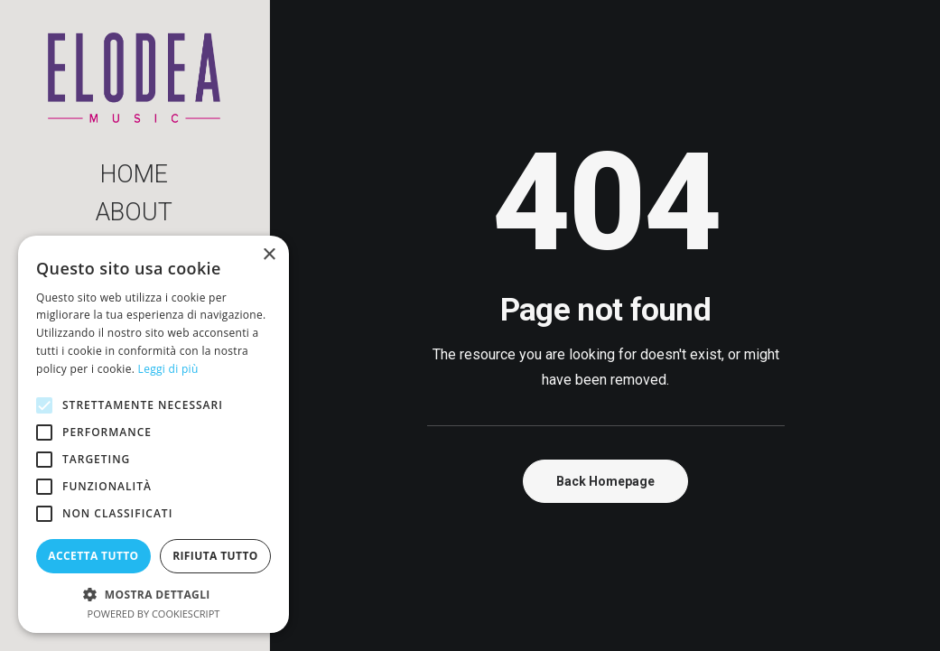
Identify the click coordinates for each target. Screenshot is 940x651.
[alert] (153, 434)
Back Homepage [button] (605, 481)
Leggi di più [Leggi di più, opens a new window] (168, 369)
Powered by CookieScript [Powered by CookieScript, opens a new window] (154, 613)
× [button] (268, 255)
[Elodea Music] (134, 78)
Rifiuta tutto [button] (215, 555)
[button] (153, 593)
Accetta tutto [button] (93, 555)
